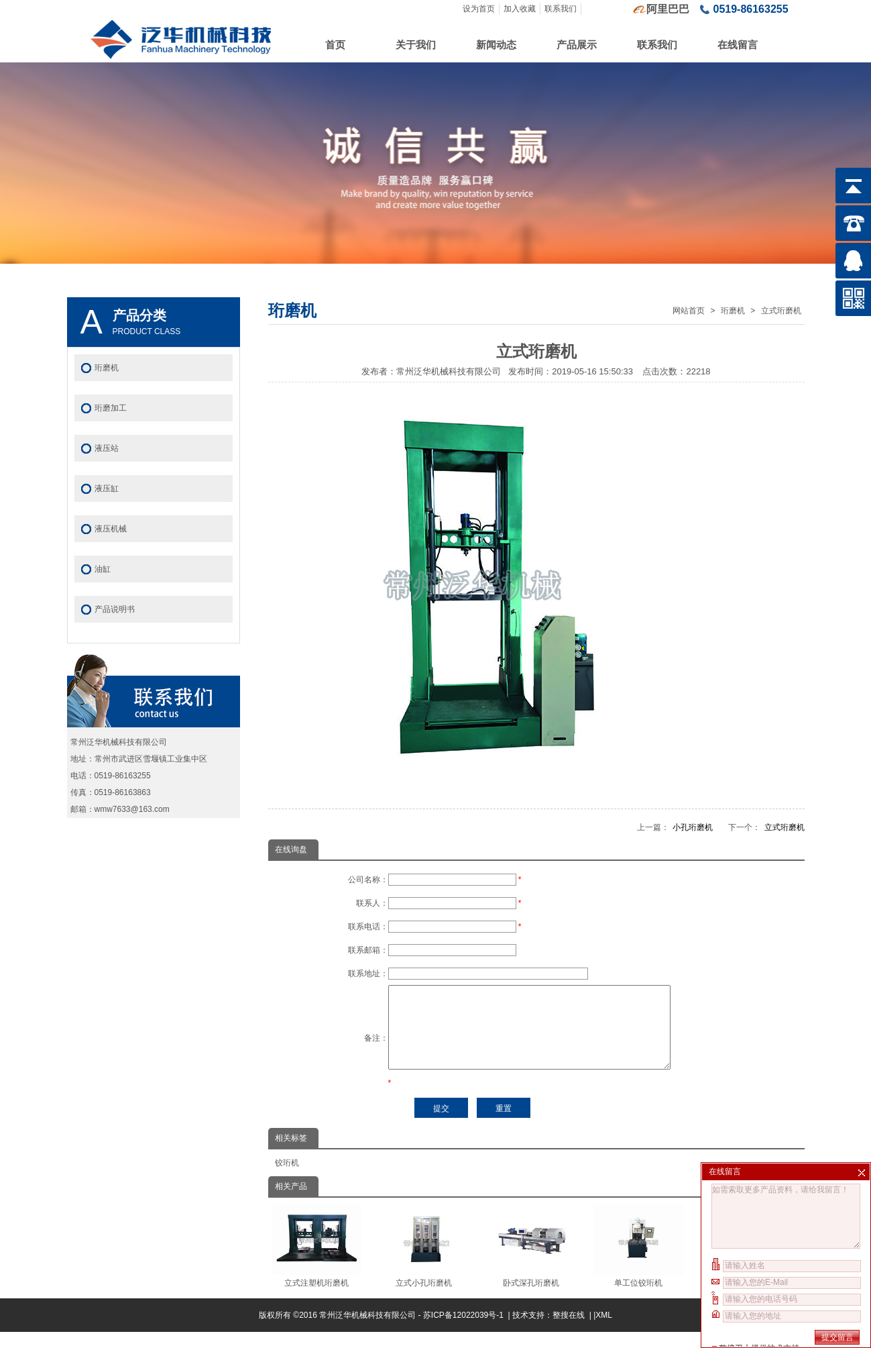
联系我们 (560, 8)
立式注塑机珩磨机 (316, 1262)
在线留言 (737, 44)
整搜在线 (569, 1331)
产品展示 (577, 44)
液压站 (107, 448)
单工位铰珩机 (638, 1262)
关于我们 (416, 44)
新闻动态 (496, 44)
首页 (335, 44)
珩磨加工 (111, 408)
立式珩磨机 (781, 310)
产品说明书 (115, 609)
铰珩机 (287, 1179)
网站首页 (689, 310)
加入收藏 (520, 8)
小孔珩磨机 (693, 827)
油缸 (103, 569)
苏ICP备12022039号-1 (464, 1331)
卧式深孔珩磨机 (531, 1262)
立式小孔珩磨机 (424, 1262)
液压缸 (107, 488)
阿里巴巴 (667, 9)
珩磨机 (733, 310)
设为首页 (479, 8)
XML (603, 1331)
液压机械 (111, 528)
